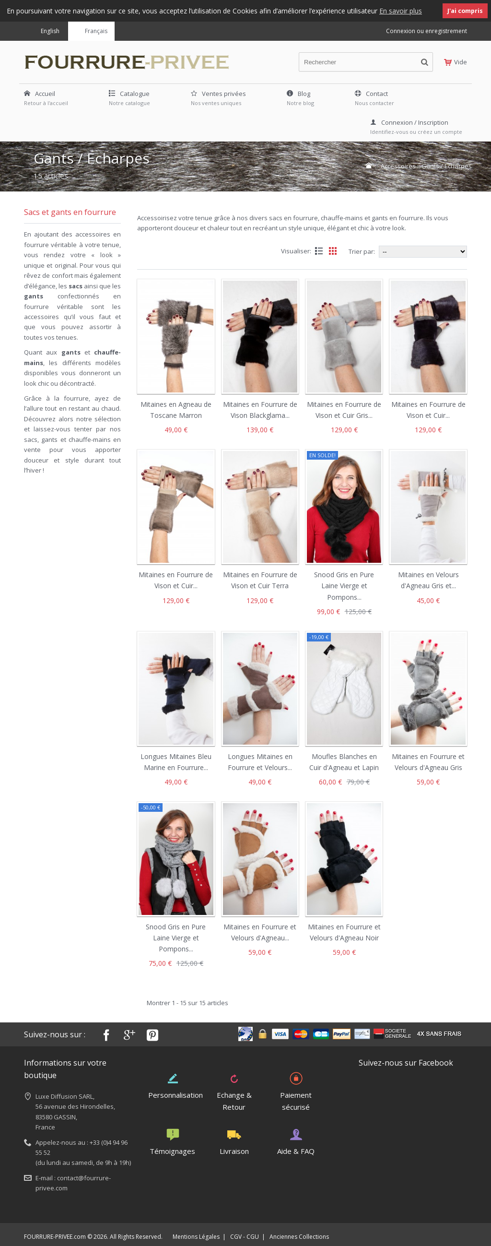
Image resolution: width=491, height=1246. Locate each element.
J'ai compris (465, 11)
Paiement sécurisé (296, 1090)
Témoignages (172, 1141)
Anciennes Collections (299, 1236)
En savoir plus (400, 10)
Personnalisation (175, 1084)
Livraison (234, 1141)
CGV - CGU (244, 1236)
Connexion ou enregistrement (426, 30)
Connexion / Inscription (409, 122)
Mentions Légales (196, 1236)
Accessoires (398, 165)
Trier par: (362, 251)
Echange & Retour (234, 1090)
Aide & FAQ (296, 1141)
